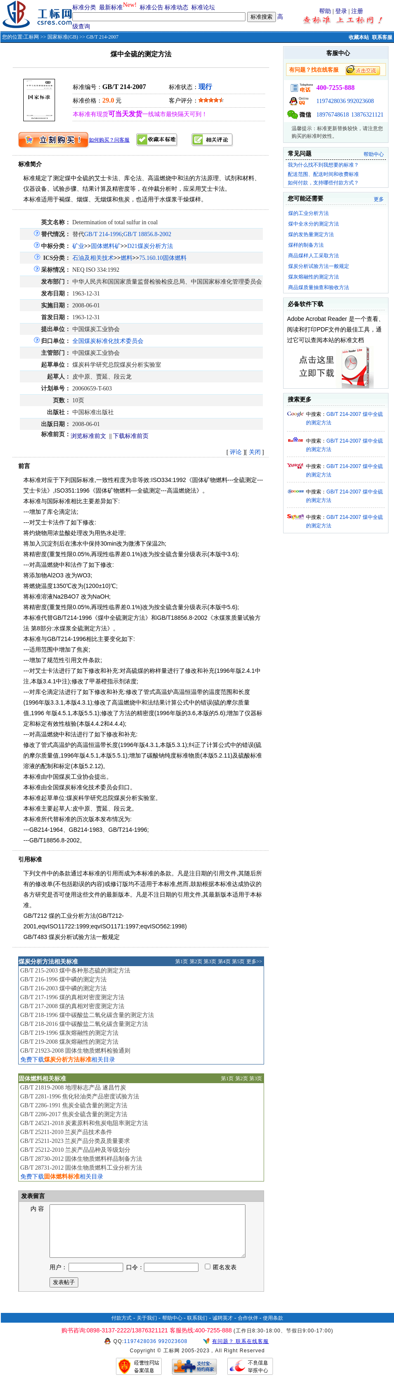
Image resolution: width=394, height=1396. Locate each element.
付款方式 (121, 1328)
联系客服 (382, 37)
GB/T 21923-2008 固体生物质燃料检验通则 (75, 1051)
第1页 (181, 961)
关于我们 (147, 1328)
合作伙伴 (248, 1328)
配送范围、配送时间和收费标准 (323, 174)
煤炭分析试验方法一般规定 (318, 266)
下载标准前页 (131, 436)
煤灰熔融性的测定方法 (313, 277)
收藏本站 (359, 37)
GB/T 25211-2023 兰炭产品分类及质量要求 (75, 1141)
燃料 (126, 258)
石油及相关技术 (93, 258)
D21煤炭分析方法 (150, 246)
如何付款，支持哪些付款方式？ (323, 183)
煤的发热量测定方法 (311, 234)
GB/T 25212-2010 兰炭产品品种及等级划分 (75, 1150)
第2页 (196, 961)
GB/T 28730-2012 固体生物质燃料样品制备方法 (81, 1159)
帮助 (325, 11)
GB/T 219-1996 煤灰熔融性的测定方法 (69, 1033)
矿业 (78, 246)
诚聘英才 (222, 1328)
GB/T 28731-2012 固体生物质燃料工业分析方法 (81, 1168)
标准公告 (151, 7)
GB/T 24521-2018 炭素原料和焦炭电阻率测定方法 (84, 1123)
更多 (379, 199)
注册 (357, 11)
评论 (236, 452)
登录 (341, 11)
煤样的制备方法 (306, 245)
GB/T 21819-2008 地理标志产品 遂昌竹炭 (73, 1087)
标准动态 (176, 7)
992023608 (360, 101)
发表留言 (32, 1196)
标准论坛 (203, 7)
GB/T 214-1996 (103, 234)
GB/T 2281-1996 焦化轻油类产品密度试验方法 (79, 1096)
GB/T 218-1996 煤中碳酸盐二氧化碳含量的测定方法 (87, 1015)
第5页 (238, 961)
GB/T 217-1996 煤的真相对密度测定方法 (72, 997)
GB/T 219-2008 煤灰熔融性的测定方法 (69, 1042)
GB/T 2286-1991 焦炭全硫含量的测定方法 (73, 1105)
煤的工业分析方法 (308, 213)
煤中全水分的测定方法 (313, 224)
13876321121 (367, 114)
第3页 (210, 961)
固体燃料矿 (106, 246)
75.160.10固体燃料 (163, 258)
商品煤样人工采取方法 (313, 256)
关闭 (255, 452)
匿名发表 (221, 1277)
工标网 (31, 37)
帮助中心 (374, 154)
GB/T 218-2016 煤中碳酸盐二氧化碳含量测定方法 (84, 1024)
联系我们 (197, 1328)
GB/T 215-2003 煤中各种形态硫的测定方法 (75, 970)
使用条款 (273, 1328)
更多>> (254, 961)
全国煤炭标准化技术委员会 (107, 341)
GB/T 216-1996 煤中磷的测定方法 (63, 979)
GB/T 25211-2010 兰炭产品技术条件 (66, 1132)
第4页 (224, 961)
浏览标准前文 (88, 436)
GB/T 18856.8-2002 (147, 234)
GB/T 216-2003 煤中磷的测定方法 (63, 988)
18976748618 (332, 114)
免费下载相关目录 (67, 1059)
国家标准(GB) (62, 37)
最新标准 (111, 7)
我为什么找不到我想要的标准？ (323, 165)
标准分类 (84, 7)
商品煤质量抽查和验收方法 (318, 287)
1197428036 (330, 101)
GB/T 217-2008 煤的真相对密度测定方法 (72, 1006)
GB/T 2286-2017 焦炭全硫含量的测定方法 (73, 1114)
